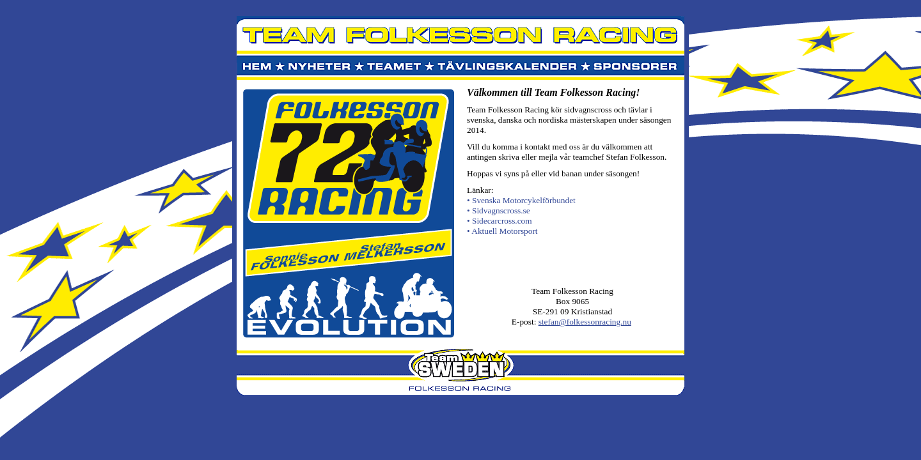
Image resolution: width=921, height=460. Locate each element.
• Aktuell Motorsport (502, 231)
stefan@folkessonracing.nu (585, 321)
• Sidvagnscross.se (498, 210)
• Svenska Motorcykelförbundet (521, 200)
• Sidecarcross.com (499, 221)
